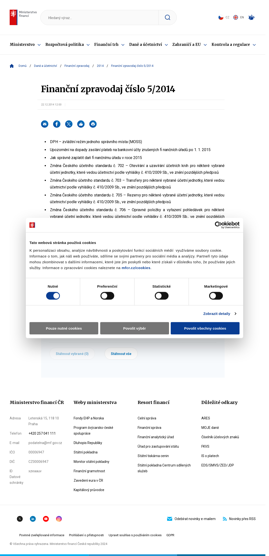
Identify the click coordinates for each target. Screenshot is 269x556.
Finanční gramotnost (89, 471)
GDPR (170, 535)
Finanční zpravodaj (76, 66)
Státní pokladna (86, 452)
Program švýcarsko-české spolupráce (93, 430)
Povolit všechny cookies (205, 328)
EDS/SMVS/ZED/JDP (217, 465)
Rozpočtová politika (64, 44)
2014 (100, 66)
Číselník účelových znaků (220, 437)
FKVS (205, 446)
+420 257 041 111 (42, 433)
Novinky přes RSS (239, 519)
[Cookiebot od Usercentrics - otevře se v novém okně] (218, 225)
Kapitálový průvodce (89, 490)
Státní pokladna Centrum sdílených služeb (164, 468)
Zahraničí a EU (186, 44)
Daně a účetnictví (145, 44)
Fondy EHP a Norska (89, 418)
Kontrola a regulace (231, 44)
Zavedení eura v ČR (88, 480)
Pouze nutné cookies (64, 328)
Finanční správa (149, 428)
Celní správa (147, 418)
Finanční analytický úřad (156, 437)
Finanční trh (106, 44)
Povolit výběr (134, 328)
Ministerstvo (22, 44)
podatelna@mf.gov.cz (45, 443)
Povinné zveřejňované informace (41, 535)
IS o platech (210, 456)
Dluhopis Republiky (88, 443)
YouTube (46, 519)
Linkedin (33, 519)
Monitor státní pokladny (91, 462)
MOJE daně (210, 428)
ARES (205, 418)
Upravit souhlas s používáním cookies (135, 535)
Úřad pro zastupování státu (158, 446)
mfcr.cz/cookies (136, 267)
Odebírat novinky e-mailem (191, 519)
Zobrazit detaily (216, 314)
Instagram (59, 519)
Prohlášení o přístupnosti (86, 535)
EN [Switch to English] (238, 17)
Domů (23, 66)
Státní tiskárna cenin (153, 456)
